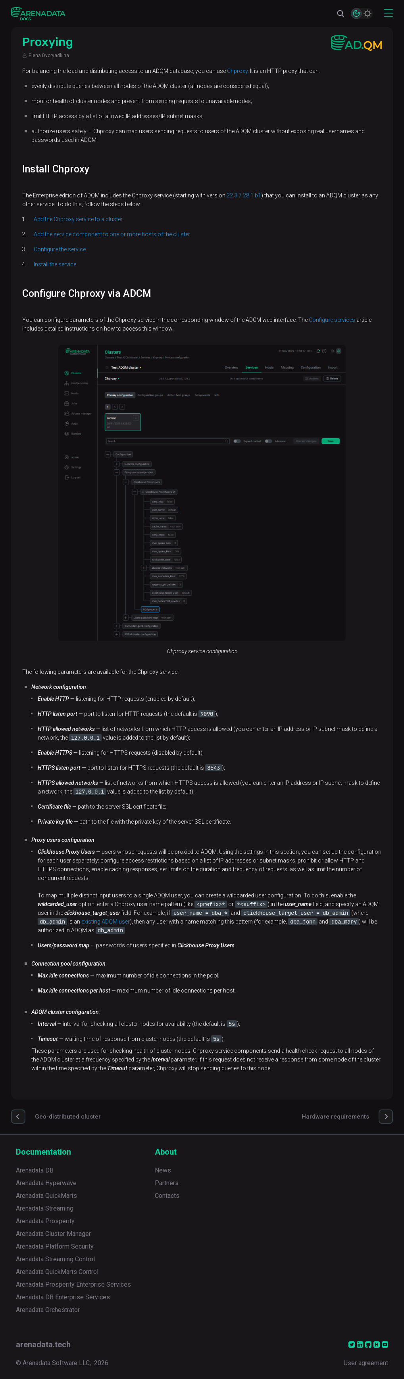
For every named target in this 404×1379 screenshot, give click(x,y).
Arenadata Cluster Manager (53, 1233)
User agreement (366, 1363)
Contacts (167, 1195)
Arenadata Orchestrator (48, 1310)
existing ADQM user (105, 921)
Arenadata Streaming (44, 1208)
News (163, 1170)
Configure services (332, 320)
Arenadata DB (35, 1170)
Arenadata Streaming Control (55, 1259)
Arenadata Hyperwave (46, 1183)
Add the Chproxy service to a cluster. (78, 219)
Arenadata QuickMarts (46, 1195)
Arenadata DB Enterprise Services (63, 1297)
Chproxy (237, 71)
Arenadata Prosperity (45, 1221)
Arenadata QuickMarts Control (57, 1272)
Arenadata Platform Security (55, 1246)
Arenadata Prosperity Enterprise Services (73, 1284)
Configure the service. (60, 249)
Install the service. (55, 264)
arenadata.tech (43, 1344)
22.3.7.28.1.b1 (244, 195)
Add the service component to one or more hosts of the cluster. (112, 234)
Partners (167, 1183)
